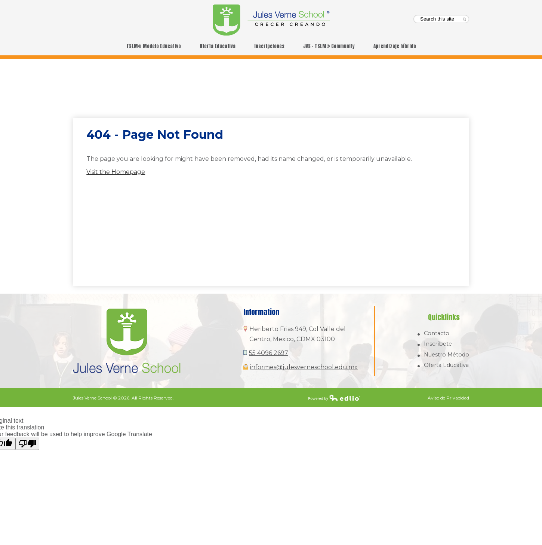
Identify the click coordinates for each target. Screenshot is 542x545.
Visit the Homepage (115, 171)
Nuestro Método (446, 354)
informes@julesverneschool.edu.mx (304, 367)
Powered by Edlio (334, 397)
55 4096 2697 (268, 352)
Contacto (436, 333)
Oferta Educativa (446, 365)
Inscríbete (438, 343)
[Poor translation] (27, 444)
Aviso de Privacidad (448, 398)
